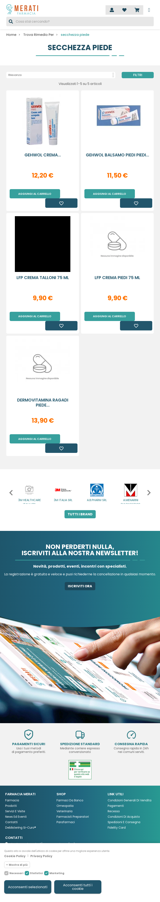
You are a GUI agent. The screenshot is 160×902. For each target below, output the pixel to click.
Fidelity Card (117, 800)
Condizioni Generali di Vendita (129, 772)
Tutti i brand (80, 486)
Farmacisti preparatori (73, 789)
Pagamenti (116, 778)
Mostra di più (18, 864)
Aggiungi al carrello (34, 194)
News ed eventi (16, 789)
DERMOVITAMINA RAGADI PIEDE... (42, 384)
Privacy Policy (41, 856)
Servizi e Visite (15, 783)
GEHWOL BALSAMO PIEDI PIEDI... (117, 154)
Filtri (137, 75)
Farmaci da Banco (70, 772)
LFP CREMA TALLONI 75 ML (43, 268)
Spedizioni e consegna (124, 794)
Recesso (114, 783)
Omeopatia (65, 778)
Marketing (56, 873)
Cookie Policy (15, 856)
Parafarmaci (66, 794)
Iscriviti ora (80, 558)
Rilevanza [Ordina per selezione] (61, 75)
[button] (8, 465)
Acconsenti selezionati (27, 887)
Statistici (36, 873)
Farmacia (12, 772)
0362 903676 (19, 824)
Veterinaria (64, 783)
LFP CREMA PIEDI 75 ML (117, 268)
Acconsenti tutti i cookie (77, 887)
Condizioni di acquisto (124, 789)
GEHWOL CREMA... (43, 154)
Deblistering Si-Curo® (20, 800)
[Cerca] (80, 21)
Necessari (16, 873)
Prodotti (11, 778)
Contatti (11, 794)
